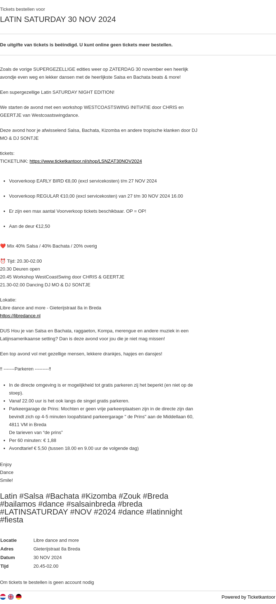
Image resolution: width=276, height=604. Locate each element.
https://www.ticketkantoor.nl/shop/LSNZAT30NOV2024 (85, 161)
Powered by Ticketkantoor (248, 597)
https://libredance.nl (20, 315)
